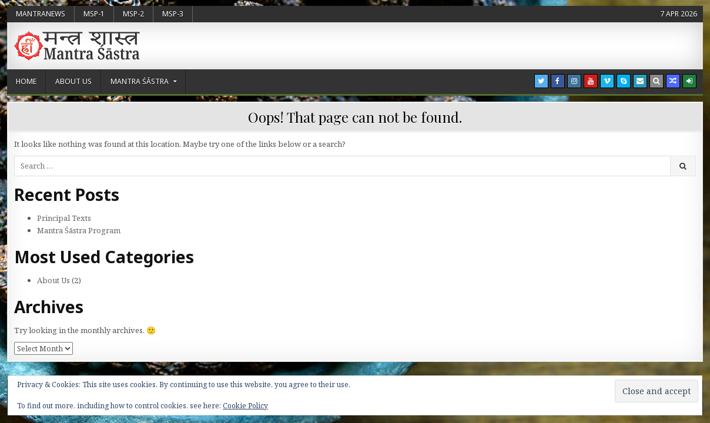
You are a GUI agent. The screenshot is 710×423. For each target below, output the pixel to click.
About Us (73, 81)
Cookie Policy (245, 406)
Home (26, 81)
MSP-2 (133, 14)
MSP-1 (94, 14)
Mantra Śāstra (139, 81)
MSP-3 (172, 14)
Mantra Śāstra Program (78, 230)
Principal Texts (64, 218)
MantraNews (40, 14)
